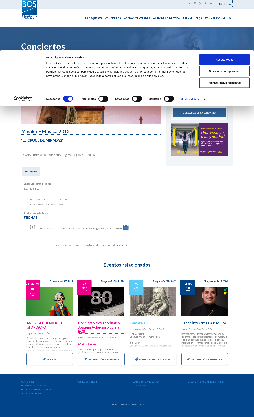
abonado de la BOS (117, 245)
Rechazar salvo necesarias (224, 32)
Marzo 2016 (199, 94)
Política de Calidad (87, 381)
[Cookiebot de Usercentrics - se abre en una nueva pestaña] (22, 48)
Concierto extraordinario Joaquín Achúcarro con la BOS (99, 327)
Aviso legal (28, 381)
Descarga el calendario (199, 115)
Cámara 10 (139, 323)
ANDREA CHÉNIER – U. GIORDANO (45, 325)
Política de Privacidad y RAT (36, 389)
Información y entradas (101, 359)
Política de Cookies (32, 393)
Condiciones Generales (34, 385)
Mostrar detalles (191, 48)
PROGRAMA (31, 171)
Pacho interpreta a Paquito (204, 323)
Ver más (50, 359)
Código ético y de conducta (147, 381)
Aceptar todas (224, 9)
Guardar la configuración (224, 20)
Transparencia (139, 385)
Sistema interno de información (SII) (206, 381)
